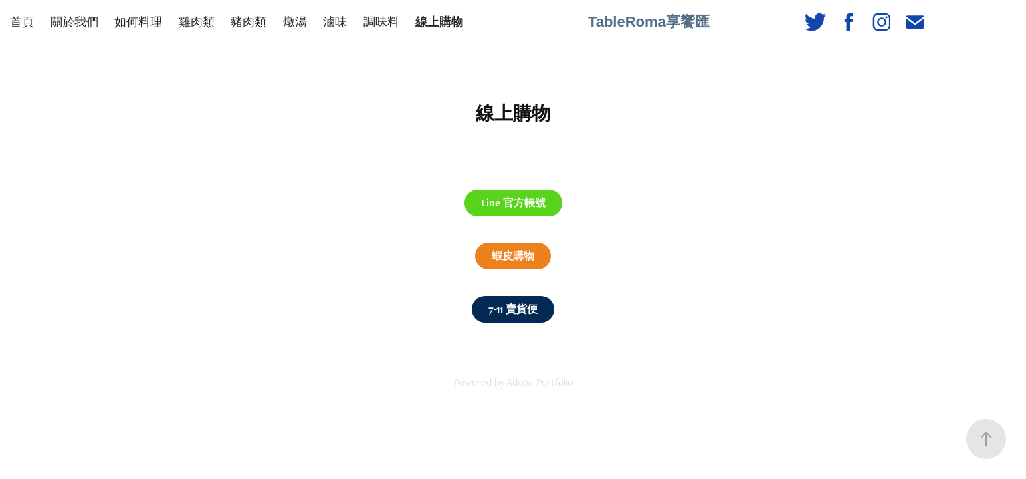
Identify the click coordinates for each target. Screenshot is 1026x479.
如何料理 (138, 21)
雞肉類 (197, 21)
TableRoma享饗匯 (649, 21)
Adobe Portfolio (539, 382)
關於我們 (74, 21)
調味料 (381, 21)
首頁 (22, 21)
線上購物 (439, 21)
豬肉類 (248, 21)
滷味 (335, 21)
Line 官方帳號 (513, 203)
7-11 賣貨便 (513, 309)
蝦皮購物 (513, 256)
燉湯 (295, 21)
